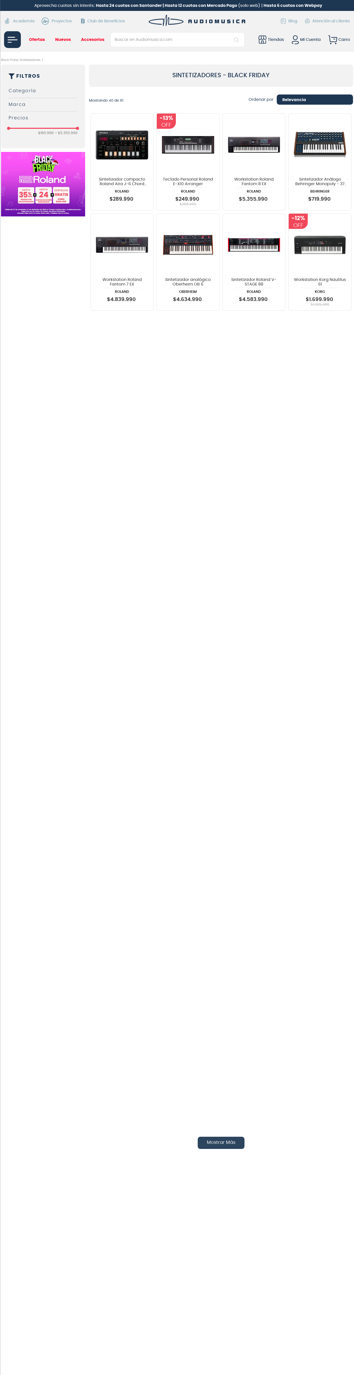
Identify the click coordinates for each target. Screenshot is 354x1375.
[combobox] (177, 39)
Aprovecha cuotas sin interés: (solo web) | (178, 6)
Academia (19, 21)
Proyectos (58, 21)
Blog (289, 21)
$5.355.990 (66, 133)
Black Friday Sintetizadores (20, 59)
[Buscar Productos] (237, 40)
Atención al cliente (327, 21)
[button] (43, 91)
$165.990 (46, 133)
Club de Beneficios (103, 21)
